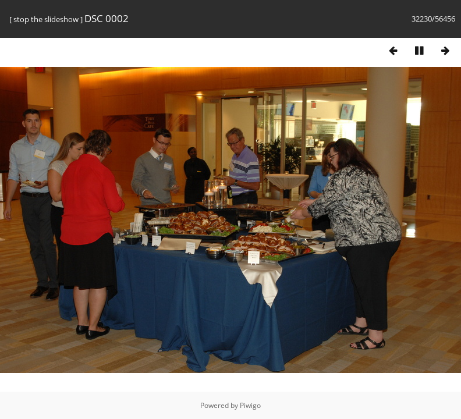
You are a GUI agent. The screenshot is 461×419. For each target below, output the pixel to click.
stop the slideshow (46, 19)
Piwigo (250, 405)
